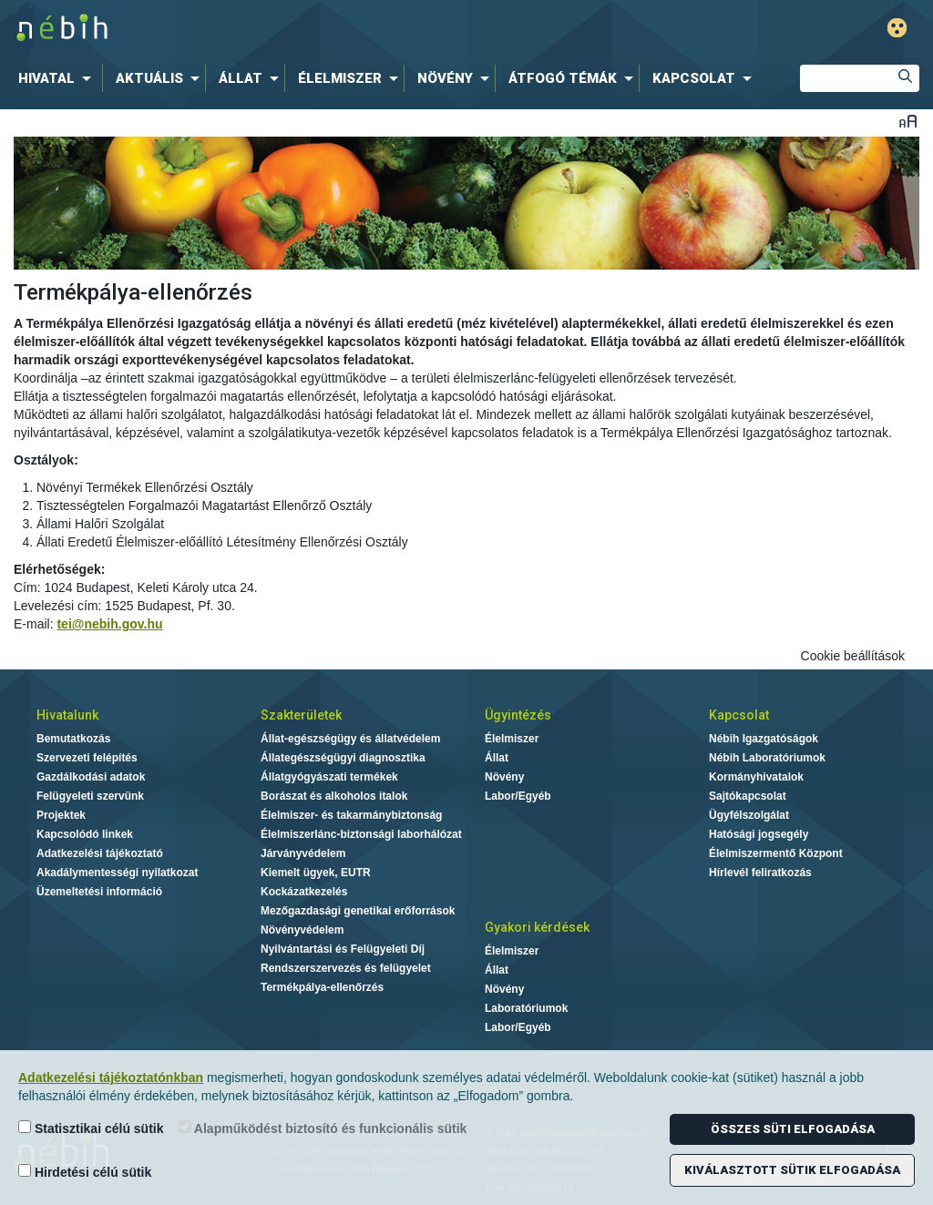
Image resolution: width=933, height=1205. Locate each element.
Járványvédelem (303, 853)
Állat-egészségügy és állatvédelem (350, 738)
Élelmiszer (511, 738)
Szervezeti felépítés (87, 757)
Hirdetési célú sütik (84, 1171)
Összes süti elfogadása (793, 1129)
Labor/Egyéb (518, 796)
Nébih (277, 28)
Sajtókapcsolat (747, 796)
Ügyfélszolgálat (749, 815)
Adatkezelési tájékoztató (99, 853)
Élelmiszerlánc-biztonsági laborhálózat (361, 834)
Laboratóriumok (526, 1008)
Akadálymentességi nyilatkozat (117, 872)
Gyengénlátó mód (897, 27)
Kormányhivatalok (756, 777)
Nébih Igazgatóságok (763, 738)
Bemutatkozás (73, 738)
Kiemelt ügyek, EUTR (316, 872)
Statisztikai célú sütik (91, 1128)
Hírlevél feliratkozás (760, 872)
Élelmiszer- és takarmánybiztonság (351, 815)
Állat (496, 757)
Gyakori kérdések (537, 927)
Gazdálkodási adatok (90, 777)
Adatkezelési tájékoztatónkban (110, 1077)
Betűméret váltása (908, 120)
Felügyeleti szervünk (90, 796)
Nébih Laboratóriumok (767, 757)
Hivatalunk (67, 715)
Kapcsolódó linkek (84, 834)
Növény (504, 777)
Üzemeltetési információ (99, 891)
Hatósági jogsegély (758, 834)
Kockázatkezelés (304, 891)
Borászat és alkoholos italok (334, 796)
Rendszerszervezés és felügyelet (346, 968)
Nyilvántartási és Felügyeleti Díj (343, 949)
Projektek (61, 815)
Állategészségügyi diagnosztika (343, 757)
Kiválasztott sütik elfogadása (792, 1170)
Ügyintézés (518, 715)
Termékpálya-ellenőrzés (322, 987)
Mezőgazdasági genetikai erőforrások (358, 910)
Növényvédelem (302, 930)
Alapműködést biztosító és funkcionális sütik (323, 1128)
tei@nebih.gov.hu (109, 624)
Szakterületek (301, 715)
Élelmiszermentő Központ (776, 853)
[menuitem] (58, 78)
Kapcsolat (739, 715)
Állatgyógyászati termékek (329, 777)
